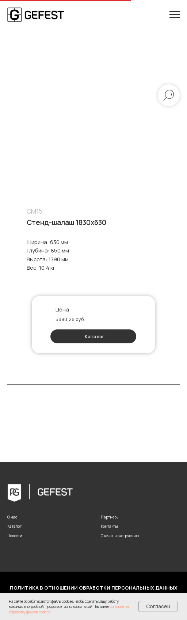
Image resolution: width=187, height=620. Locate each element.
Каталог (94, 336)
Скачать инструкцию (120, 535)
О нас (12, 517)
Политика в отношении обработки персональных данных (94, 587)
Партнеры (110, 517)
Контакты (109, 526)
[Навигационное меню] (174, 14)
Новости (14, 535)
